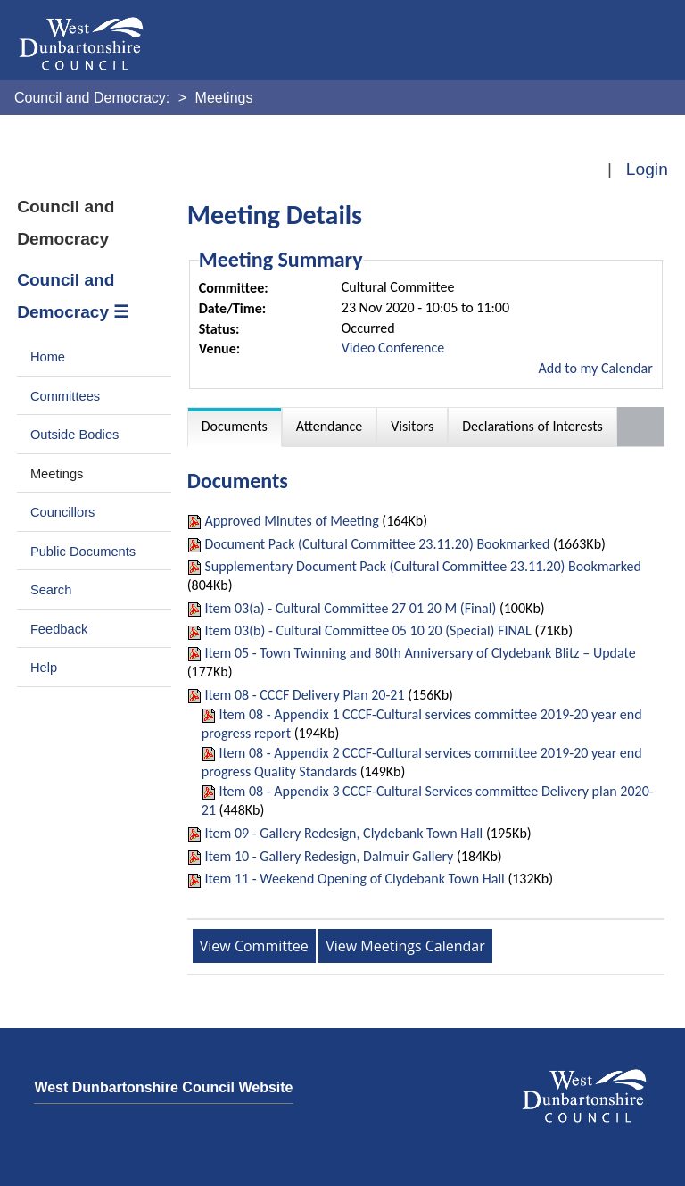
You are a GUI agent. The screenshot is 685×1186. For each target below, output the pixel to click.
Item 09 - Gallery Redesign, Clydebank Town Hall (343, 833)
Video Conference (393, 347)
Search (51, 590)
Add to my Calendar (596, 368)
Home (47, 357)
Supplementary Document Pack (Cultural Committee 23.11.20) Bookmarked (422, 566)
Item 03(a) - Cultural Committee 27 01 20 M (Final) (350, 608)
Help (43, 667)
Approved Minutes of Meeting (291, 520)
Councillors (62, 512)
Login (647, 169)
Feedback (58, 629)
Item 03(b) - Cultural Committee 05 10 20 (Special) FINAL (367, 630)
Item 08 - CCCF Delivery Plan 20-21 (304, 694)
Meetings (57, 474)
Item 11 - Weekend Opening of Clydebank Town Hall (354, 878)
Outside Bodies (75, 434)
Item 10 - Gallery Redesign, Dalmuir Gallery (328, 856)
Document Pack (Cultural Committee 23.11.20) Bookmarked (376, 543)
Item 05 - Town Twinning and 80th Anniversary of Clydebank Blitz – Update (419, 652)
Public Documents (83, 551)
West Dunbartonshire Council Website (163, 1087)
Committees (65, 396)
